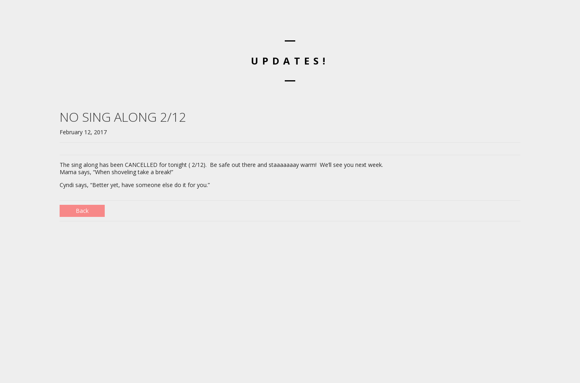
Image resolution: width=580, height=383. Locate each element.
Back (82, 210)
